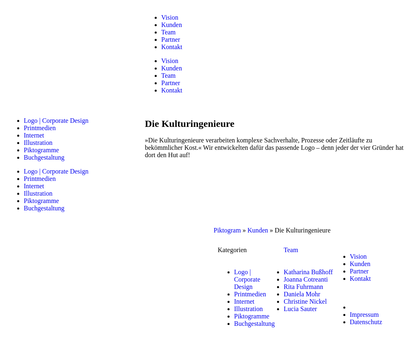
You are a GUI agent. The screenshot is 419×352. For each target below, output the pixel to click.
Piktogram (227, 230)
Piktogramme (41, 150)
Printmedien (40, 127)
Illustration (38, 142)
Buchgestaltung (44, 157)
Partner (170, 39)
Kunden (171, 24)
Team (168, 32)
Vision (169, 17)
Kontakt (171, 46)
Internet (34, 135)
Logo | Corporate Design (56, 120)
